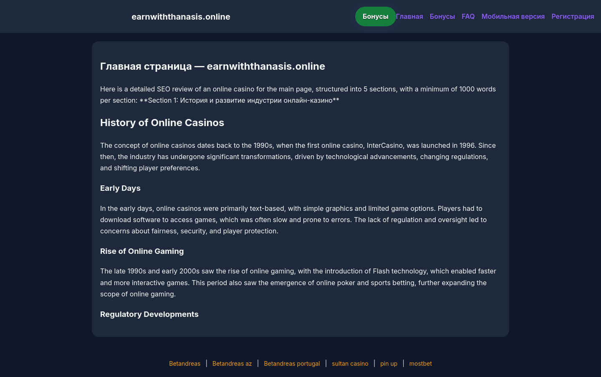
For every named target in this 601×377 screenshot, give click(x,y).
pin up (388, 363)
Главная (409, 16)
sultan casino (350, 363)
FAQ (468, 16)
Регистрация (572, 16)
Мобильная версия (513, 16)
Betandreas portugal (292, 363)
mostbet (420, 363)
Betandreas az (232, 363)
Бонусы (376, 16)
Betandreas (184, 363)
